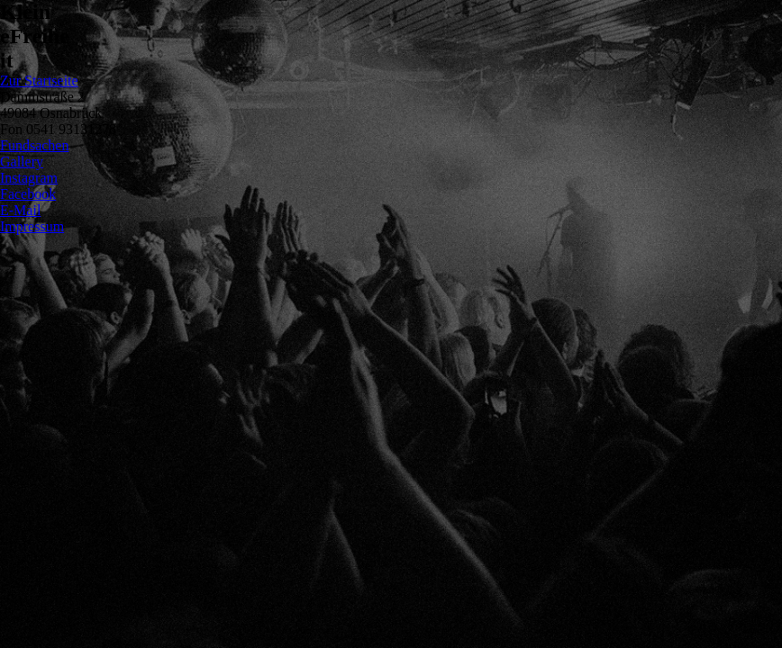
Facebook (28, 194)
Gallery (21, 161)
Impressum (32, 226)
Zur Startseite (39, 80)
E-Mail (20, 210)
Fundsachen (34, 145)
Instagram (29, 177)
